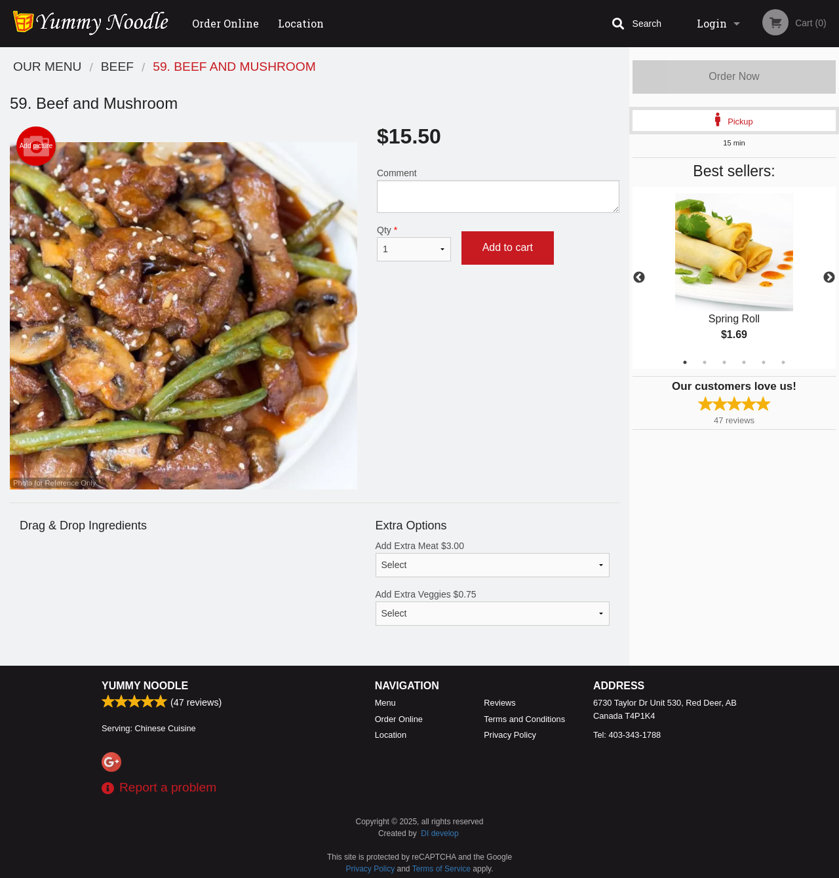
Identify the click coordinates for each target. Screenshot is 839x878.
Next (829, 277)
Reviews (499, 703)
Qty (414, 243)
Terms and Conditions (524, 719)
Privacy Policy (510, 735)
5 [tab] (763, 362)
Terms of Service (441, 868)
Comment (498, 190)
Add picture (36, 146)
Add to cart (507, 247)
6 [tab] (783, 362)
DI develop (439, 833)
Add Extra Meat (493, 559)
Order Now (734, 76)
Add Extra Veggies (493, 607)
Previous (639, 277)
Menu (385, 703)
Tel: (627, 735)
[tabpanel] (734, 278)
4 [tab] (744, 362)
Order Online (225, 23)
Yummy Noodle (145, 685)
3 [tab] (724, 362)
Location (301, 23)
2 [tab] (704, 362)
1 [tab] (685, 362)
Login (712, 23)
